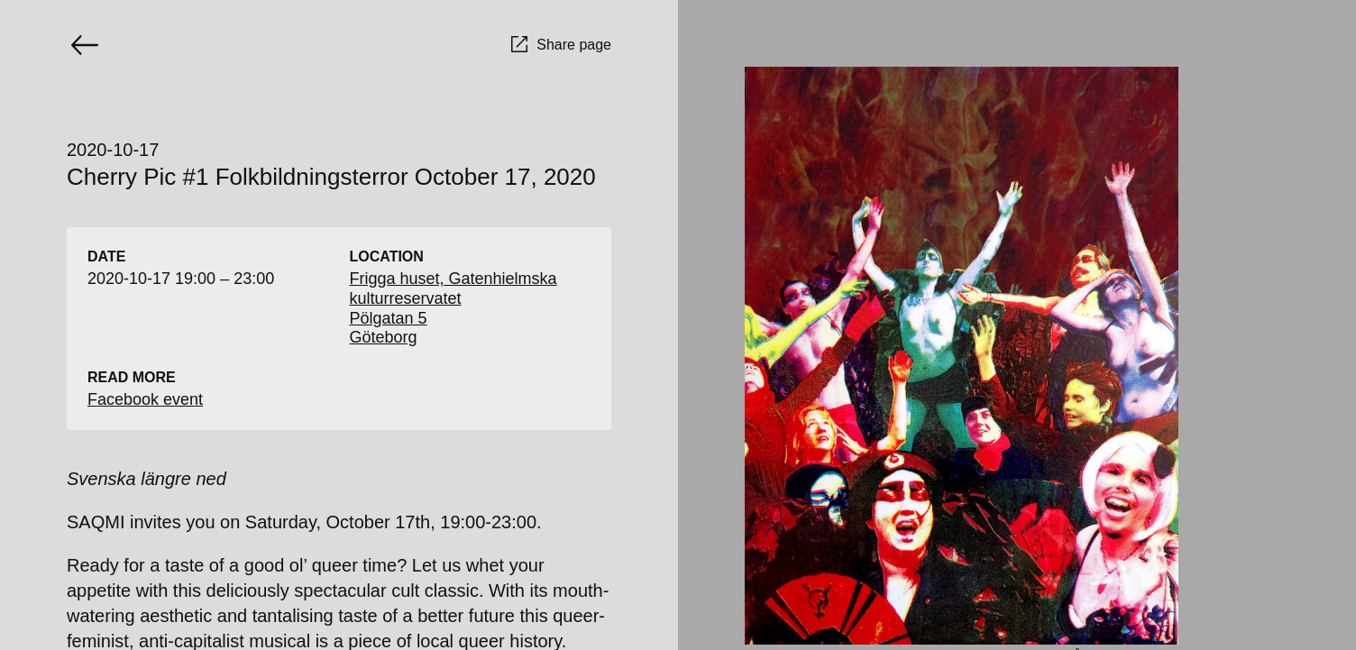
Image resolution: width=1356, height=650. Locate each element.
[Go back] (85, 45)
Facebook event (145, 399)
